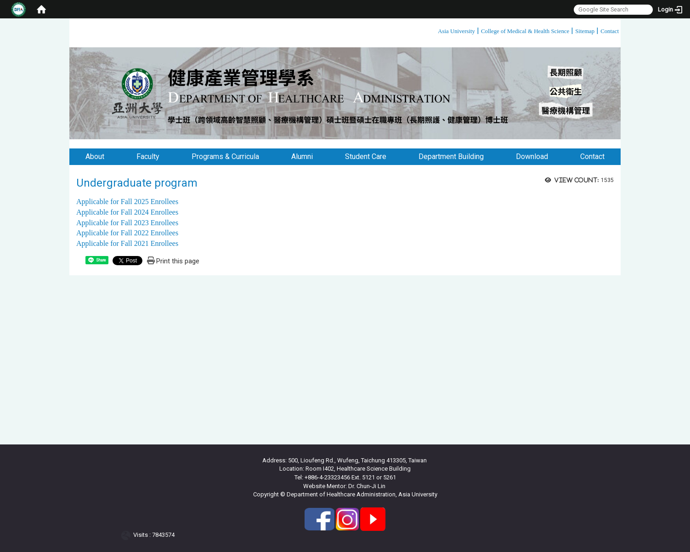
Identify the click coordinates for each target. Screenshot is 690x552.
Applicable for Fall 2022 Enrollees (127, 233)
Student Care (365, 156)
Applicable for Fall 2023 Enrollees (127, 223)
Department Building (451, 156)
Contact (609, 31)
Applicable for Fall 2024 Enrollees (127, 212)
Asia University (456, 31)
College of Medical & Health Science (525, 31)
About (94, 156)
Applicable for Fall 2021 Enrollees (127, 243)
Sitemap (584, 31)
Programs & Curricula (225, 156)
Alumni (302, 156)
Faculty (147, 156)
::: (434, 29)
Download (532, 156)
